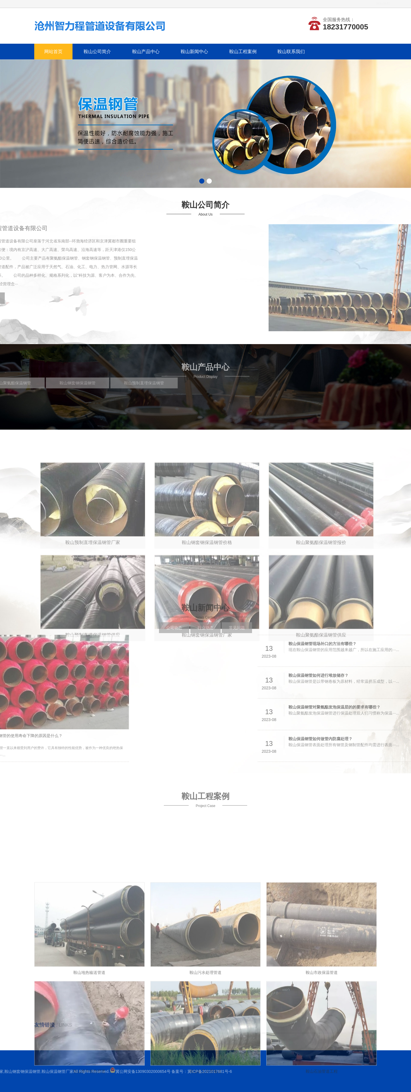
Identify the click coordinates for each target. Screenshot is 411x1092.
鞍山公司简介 (97, 51)
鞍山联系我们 (291, 51)
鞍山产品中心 (146, 51)
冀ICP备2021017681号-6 (35, 1071)
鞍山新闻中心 (194, 51)
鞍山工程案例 (243, 51)
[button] (201, 181)
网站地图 (370, 4)
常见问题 (237, 633)
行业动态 (205, 633)
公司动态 (174, 633)
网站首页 (53, 51)
